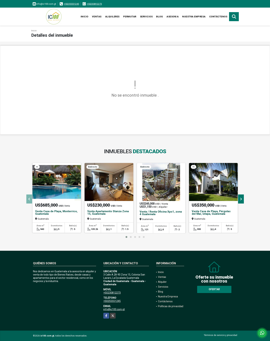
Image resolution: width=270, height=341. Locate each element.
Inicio (84, 16)
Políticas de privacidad (170, 306)
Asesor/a (172, 16)
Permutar (129, 16)
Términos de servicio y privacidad (220, 335)
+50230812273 (94, 4)
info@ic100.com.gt (114, 309)
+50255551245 (71, 4)
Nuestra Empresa (194, 16)
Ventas (97, 16)
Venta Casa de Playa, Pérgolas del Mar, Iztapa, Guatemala (211, 212)
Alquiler (162, 281)
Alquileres (112, 16)
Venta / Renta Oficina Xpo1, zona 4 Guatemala (161, 213)
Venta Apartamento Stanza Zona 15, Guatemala (108, 212)
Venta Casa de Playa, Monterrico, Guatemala (56, 212)
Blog (159, 16)
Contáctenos (218, 16)
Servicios (146, 16)
